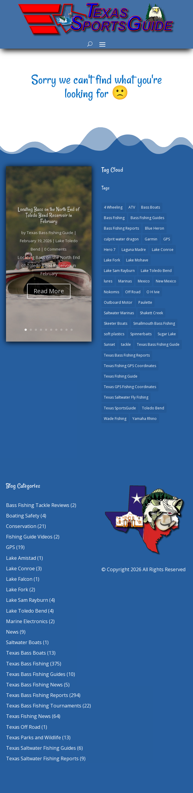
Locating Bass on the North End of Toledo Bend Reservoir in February (49, 222)
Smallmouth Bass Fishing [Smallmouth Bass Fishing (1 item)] (154, 323)
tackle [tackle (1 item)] (126, 344)
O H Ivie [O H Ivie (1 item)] (153, 291)
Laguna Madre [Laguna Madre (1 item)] (134, 249)
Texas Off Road (23, 727)
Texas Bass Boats (26, 653)
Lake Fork (17, 589)
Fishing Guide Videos (29, 536)
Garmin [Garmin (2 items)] (151, 239)
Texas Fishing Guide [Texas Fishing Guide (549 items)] (120, 376)
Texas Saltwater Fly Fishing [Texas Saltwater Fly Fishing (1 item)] (126, 397)
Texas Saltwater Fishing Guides (41, 748)
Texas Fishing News (28, 716)
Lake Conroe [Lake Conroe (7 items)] (162, 249)
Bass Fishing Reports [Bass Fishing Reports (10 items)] (121, 228)
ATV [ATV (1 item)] (131, 207)
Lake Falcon (19, 579)
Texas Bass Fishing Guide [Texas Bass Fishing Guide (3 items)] (158, 344)
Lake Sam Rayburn (27, 600)
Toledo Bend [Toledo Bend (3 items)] (153, 408)
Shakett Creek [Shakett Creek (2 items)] (151, 312)
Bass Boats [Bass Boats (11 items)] (150, 207)
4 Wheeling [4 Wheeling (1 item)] (113, 207)
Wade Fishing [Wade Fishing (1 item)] (115, 418)
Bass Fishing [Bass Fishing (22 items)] (114, 217)
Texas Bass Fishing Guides (35, 674)
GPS (10, 547)
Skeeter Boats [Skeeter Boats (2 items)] (115, 323)
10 (72, 330)
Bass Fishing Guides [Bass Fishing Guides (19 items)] (147, 217)
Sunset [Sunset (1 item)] (109, 344)
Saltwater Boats (24, 642)
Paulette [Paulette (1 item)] (145, 302)
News (12, 632)
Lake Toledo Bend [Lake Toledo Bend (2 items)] (156, 270)
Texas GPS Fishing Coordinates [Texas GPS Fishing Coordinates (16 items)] (130, 386)
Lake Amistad (21, 558)
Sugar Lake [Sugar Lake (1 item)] (167, 333)
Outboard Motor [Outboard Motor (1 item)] (118, 302)
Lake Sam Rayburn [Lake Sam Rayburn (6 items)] (119, 270)
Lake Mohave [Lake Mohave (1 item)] (137, 260)
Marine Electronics (27, 621)
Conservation (21, 526)
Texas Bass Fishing (27, 663)
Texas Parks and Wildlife (33, 737)
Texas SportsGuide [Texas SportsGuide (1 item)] (120, 408)
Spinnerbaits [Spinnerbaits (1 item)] (141, 333)
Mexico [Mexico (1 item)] (144, 281)
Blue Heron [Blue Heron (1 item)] (154, 228)
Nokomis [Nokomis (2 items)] (111, 291)
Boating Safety (22, 515)
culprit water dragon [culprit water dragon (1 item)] (121, 239)
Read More (49, 298)
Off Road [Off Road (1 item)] (132, 291)
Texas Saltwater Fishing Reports (42, 758)
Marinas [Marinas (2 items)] (125, 281)
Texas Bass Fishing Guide (50, 239)
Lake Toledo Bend (26, 611)
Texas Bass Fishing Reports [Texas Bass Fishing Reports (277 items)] (127, 355)
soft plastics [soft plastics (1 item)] (114, 333)
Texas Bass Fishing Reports (37, 695)
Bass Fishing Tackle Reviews (37, 505)
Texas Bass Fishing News (34, 684)
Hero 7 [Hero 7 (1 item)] (110, 249)
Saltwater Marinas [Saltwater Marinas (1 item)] (119, 312)
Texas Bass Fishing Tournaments (43, 705)
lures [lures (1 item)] (108, 281)
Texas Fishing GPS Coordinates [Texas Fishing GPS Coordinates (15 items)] (130, 365)
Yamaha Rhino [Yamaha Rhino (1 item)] (144, 418)
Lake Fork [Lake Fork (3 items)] (112, 260)
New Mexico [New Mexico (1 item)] (166, 281)
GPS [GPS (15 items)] (166, 239)
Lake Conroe (20, 568)
